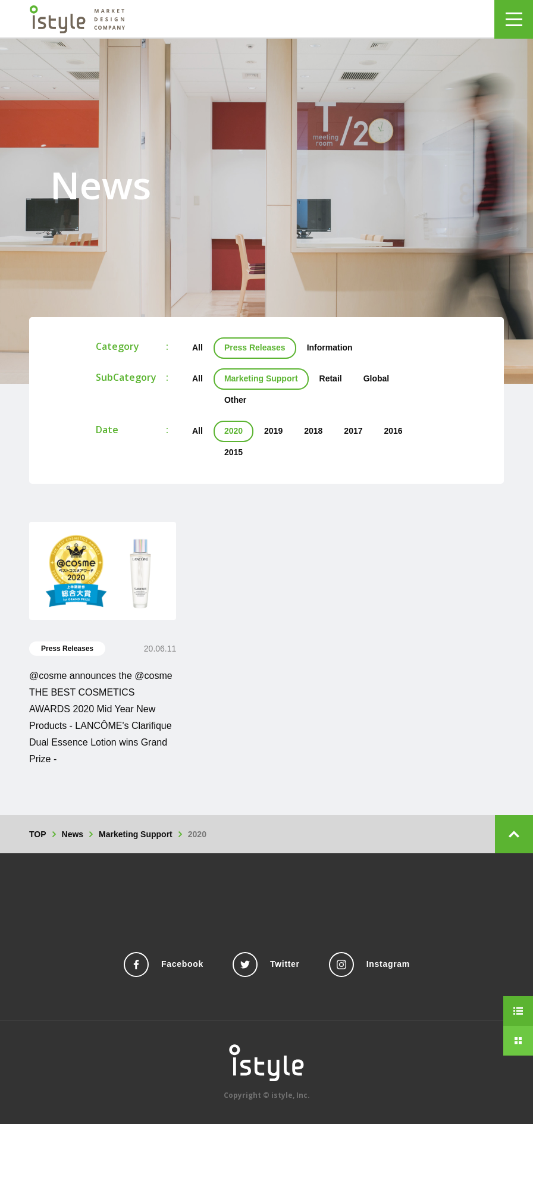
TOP (37, 834)
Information (330, 347)
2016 (393, 431)
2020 (233, 431)
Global (376, 378)
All (197, 347)
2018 (313, 431)
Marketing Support (261, 378)
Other (235, 400)
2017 (353, 431)
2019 (273, 431)
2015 (233, 452)
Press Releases (255, 347)
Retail (330, 378)
